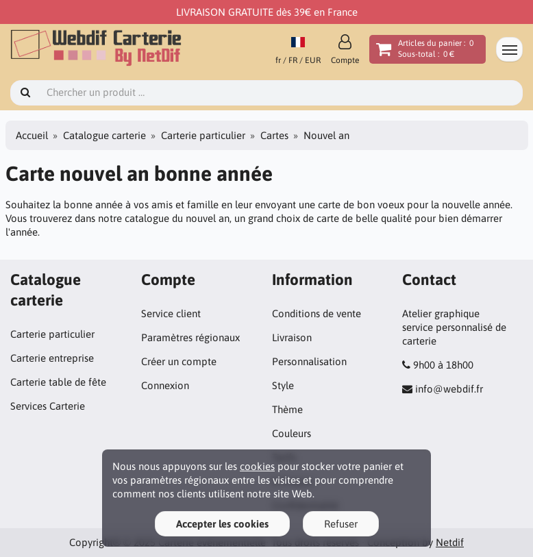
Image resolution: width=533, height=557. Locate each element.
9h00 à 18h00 (443, 365)
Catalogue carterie (104, 135)
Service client (171, 313)
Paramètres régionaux (190, 337)
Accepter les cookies (222, 524)
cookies (257, 466)
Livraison (292, 337)
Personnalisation (309, 361)
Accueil (32, 135)
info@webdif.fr (449, 389)
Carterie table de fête (58, 382)
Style (283, 385)
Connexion (165, 385)
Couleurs (291, 433)
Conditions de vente (316, 313)
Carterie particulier (203, 135)
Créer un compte (178, 361)
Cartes (274, 135)
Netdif (450, 542)
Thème (287, 409)
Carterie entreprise (52, 358)
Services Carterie (47, 406)
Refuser (341, 524)
